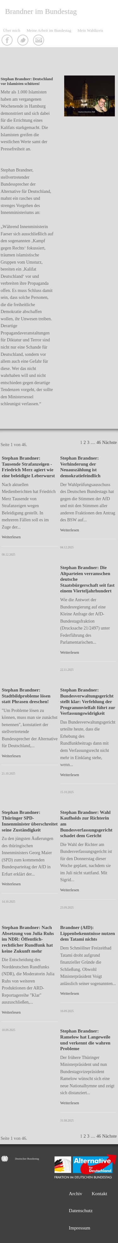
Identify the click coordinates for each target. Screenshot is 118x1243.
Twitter (23, 41)
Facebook (8, 41)
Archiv (75, 1193)
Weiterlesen (11, 537)
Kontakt (39, 41)
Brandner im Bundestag (41, 11)
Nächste (109, 442)
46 (98, 442)
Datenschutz (81, 1210)
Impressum (79, 1227)
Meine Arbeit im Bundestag (48, 30)
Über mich (11, 30)
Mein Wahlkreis (90, 30)
